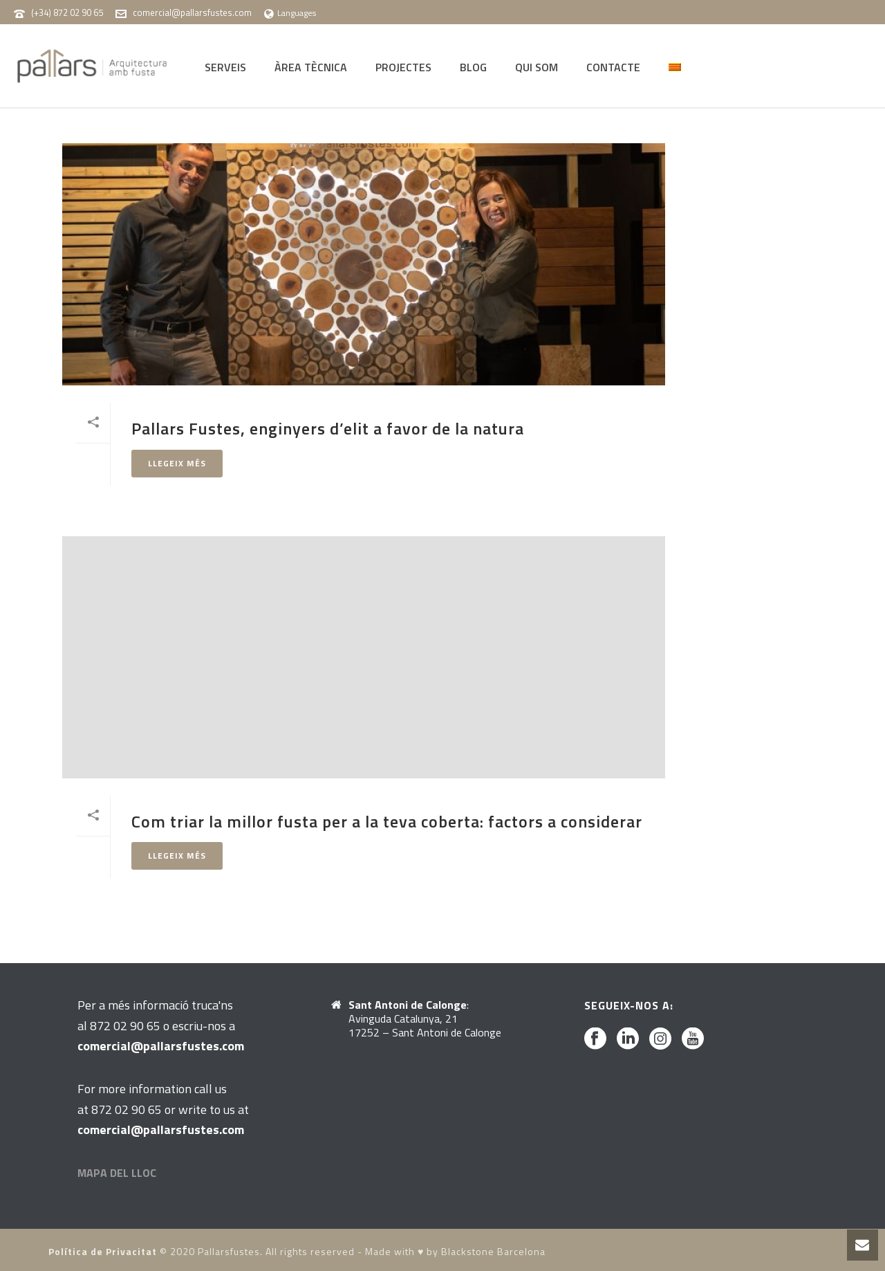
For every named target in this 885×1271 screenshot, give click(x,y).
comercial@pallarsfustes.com (192, 12)
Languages (290, 12)
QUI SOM (536, 67)
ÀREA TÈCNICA (310, 67)
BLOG (473, 67)
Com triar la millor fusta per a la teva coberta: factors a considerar (386, 821)
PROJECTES (403, 67)
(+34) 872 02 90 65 (67, 12)
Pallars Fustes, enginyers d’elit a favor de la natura (327, 428)
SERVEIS (225, 67)
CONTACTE (613, 67)
